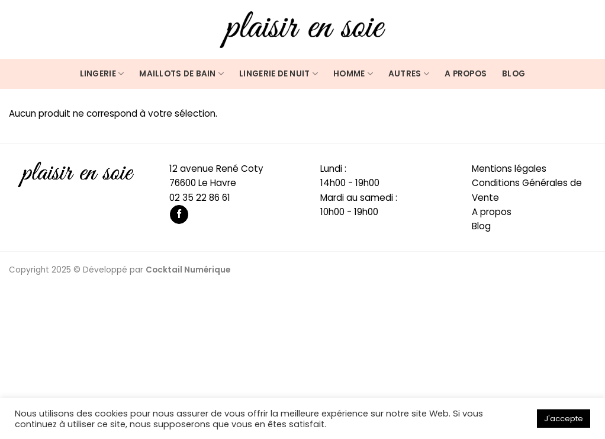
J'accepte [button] (563, 418)
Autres (408, 74)
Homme (353, 74)
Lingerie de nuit (278, 74)
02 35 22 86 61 (199, 197)
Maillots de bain (181, 74)
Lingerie (102, 74)
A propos (466, 73)
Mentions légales (509, 168)
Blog (513, 73)
